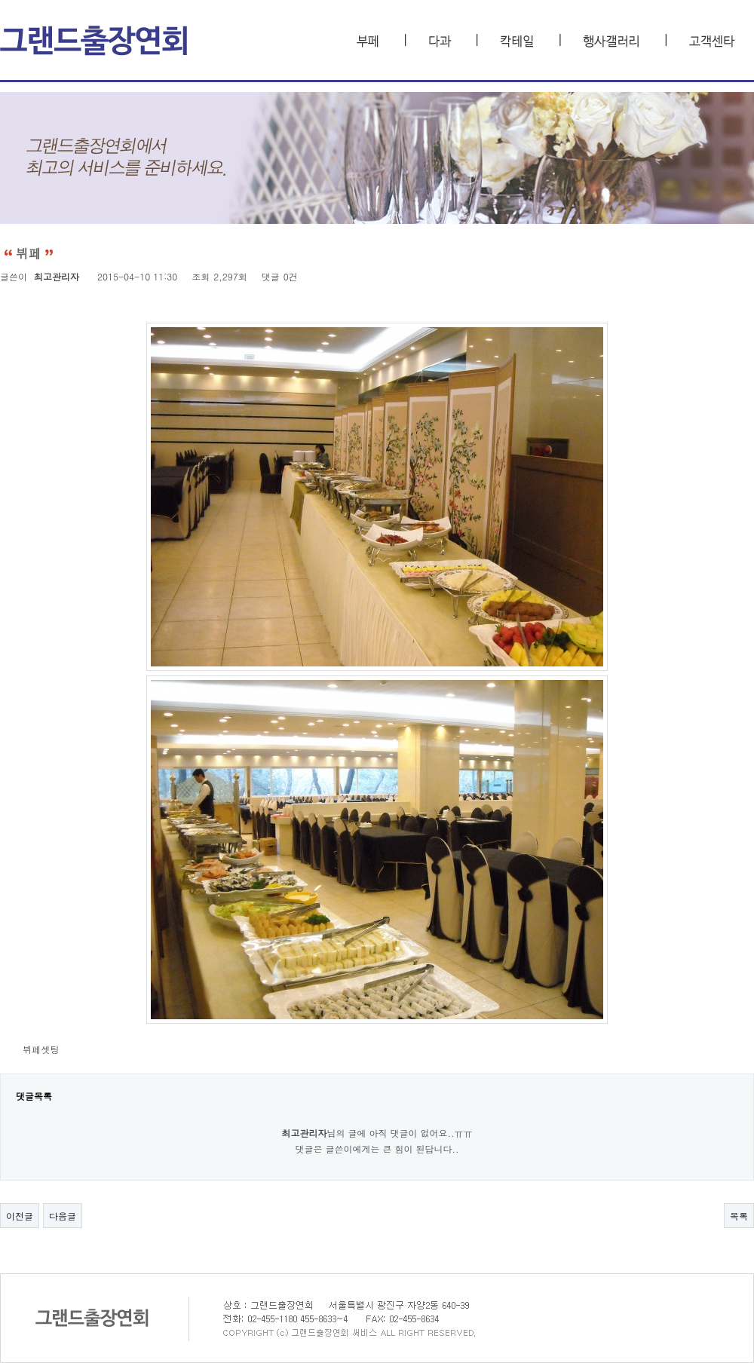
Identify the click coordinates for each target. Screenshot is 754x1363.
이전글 (19, 1215)
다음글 (62, 1215)
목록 (739, 1215)
